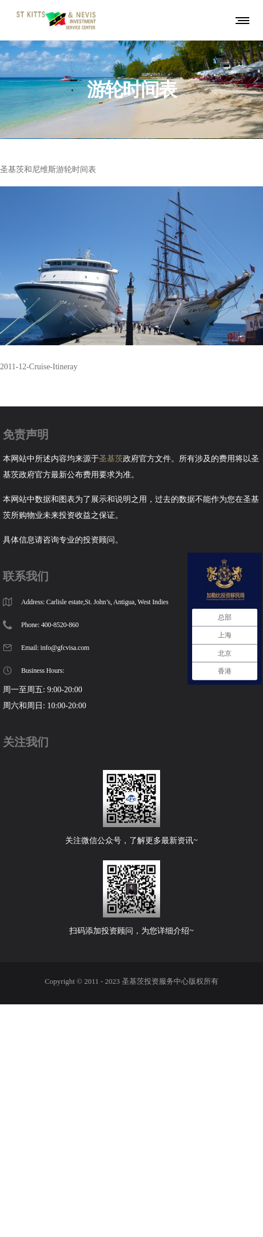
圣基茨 (111, 458)
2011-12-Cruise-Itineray (39, 366)
